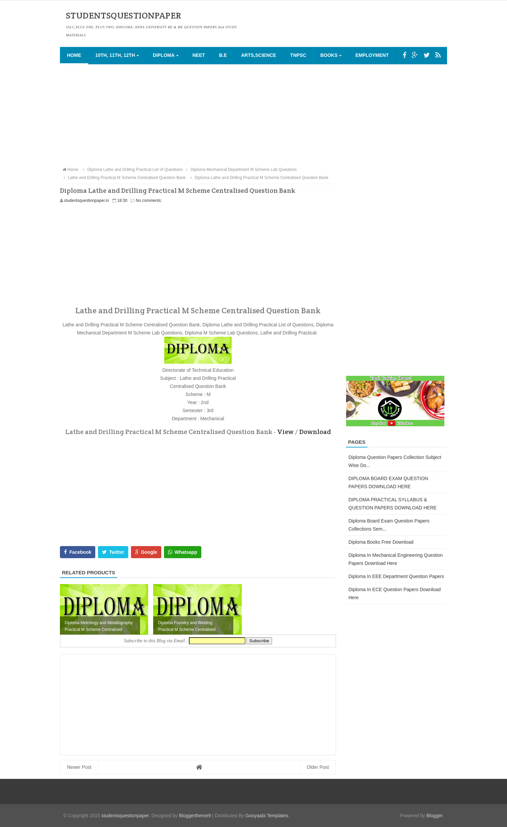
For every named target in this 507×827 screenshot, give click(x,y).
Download (315, 431)
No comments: (149, 200)
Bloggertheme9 (195, 815)
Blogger (434, 815)
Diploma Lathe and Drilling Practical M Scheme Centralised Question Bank (259, 177)
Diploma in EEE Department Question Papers (396, 576)
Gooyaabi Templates (266, 815)
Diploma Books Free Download (380, 542)
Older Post (318, 767)
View (285, 431)
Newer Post (79, 767)
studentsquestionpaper (125, 815)
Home (74, 55)
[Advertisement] (253, 115)
